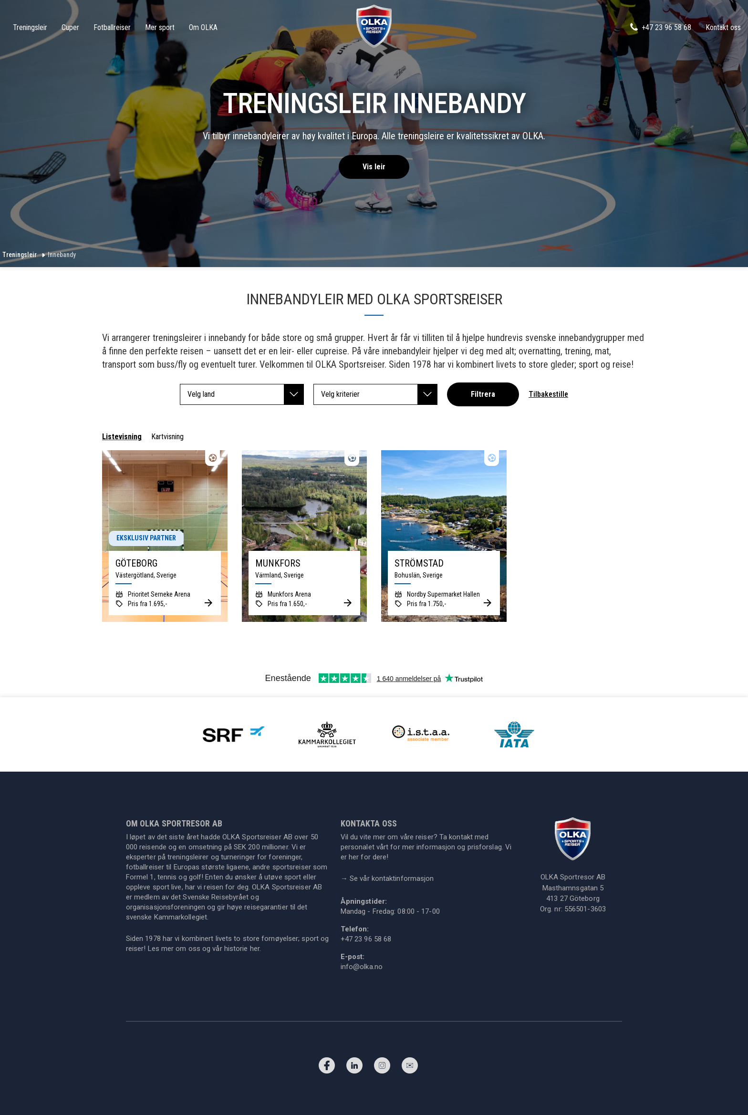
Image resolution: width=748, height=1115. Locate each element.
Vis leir (374, 166)
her (255, 948)
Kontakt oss (723, 27)
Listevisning (122, 436)
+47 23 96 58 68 (660, 27)
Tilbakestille (548, 394)
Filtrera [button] (483, 394)
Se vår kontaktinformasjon (387, 878)
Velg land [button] (245, 394)
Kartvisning (167, 436)
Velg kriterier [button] (379, 394)
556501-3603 (585, 909)
